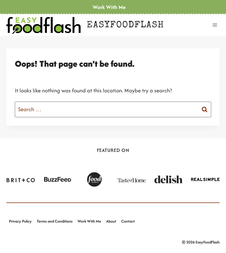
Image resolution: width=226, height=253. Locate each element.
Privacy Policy (20, 221)
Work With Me (89, 221)
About (111, 221)
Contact (128, 221)
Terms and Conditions (55, 221)
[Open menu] (215, 25)
